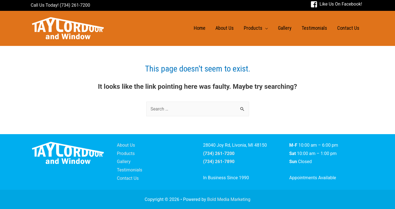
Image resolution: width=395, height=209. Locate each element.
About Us (126, 145)
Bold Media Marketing (228, 199)
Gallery (124, 161)
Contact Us (128, 178)
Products (126, 153)
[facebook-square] (336, 4)
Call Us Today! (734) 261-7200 (60, 5)
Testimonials (129, 170)
